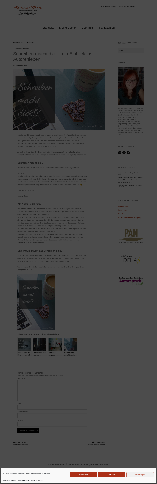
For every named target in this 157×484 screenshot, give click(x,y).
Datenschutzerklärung (9, 480)
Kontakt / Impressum (37, 480)
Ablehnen (111, 475)
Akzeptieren (83, 475)
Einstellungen (140, 475)
